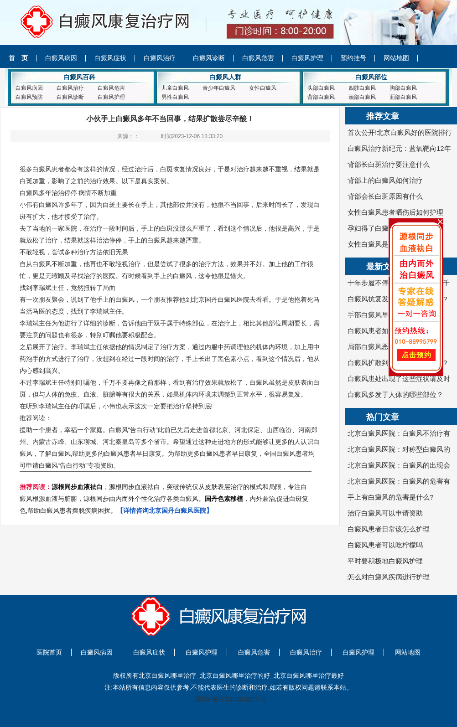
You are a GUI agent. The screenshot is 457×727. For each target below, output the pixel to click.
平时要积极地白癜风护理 (385, 561)
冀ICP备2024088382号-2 (230, 699)
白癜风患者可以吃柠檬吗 (385, 545)
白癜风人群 (225, 77)
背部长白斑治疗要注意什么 (389, 164)
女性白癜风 (262, 88)
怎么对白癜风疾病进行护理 (389, 577)
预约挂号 (353, 58)
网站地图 (396, 58)
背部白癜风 (321, 97)
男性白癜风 (175, 97)
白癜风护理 (307, 58)
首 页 (18, 58)
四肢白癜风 (362, 88)
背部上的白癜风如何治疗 (385, 180)
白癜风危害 (258, 58)
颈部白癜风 (362, 97)
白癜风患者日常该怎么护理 (389, 529)
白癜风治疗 (160, 58)
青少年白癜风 (219, 88)
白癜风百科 (79, 77)
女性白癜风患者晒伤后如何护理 (395, 212)
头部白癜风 (321, 88)
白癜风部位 (371, 77)
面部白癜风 (403, 97)
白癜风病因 (61, 58)
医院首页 (49, 652)
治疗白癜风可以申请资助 (385, 513)
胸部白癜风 (403, 88)
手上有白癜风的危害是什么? (390, 497)
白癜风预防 (29, 97)
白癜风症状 (110, 58)
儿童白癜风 (175, 88)
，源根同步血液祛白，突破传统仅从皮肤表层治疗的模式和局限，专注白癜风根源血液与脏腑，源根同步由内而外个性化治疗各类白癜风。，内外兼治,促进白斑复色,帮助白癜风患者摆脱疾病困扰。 (164, 498)
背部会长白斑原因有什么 (385, 196)
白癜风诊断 (209, 58)
